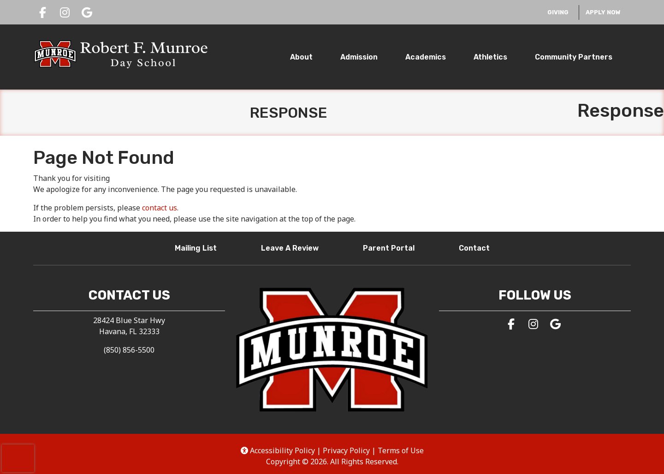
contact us (159, 208)
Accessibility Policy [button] (278, 450)
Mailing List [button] (199, 247)
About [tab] (301, 57)
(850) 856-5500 (129, 350)
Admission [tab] (359, 57)
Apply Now (603, 12)
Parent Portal (392, 247)
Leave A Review (293, 247)
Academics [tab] (425, 57)
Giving (560, 11)
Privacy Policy (346, 450)
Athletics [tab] (490, 57)
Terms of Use (401, 450)
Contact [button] (478, 247)
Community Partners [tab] (573, 57)
